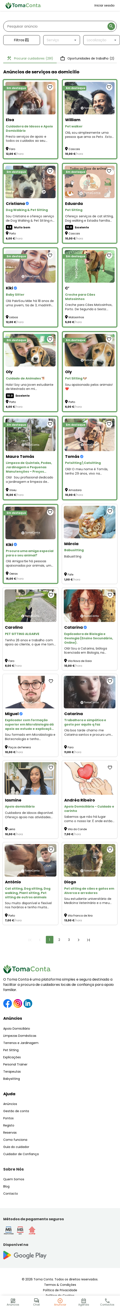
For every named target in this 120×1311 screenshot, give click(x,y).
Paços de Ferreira (19, 747)
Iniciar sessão (104, 5)
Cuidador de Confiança (21, 1154)
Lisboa (13, 317)
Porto (12, 233)
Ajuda (9, 1094)
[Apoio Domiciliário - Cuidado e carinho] (90, 778)
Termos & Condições (60, 1285)
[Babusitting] (90, 522)
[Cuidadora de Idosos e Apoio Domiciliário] (30, 98)
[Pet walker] (90, 98)
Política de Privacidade (60, 1290)
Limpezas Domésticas (19, 1036)
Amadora (75, 490)
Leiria (11, 829)
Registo (8, 1125)
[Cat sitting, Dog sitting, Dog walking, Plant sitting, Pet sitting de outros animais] (30, 860)
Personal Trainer (15, 1064)
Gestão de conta (16, 1111)
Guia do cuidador (16, 1147)
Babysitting (11, 1079)
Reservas (10, 1132)
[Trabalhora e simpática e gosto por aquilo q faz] (90, 692)
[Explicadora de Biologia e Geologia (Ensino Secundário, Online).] (90, 605)
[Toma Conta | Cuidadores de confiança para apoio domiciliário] (23, 5)
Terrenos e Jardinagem (20, 1043)
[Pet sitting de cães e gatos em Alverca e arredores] (90, 860)
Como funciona (15, 1140)
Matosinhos (76, 317)
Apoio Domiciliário (16, 1028)
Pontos (8, 1118)
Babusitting (73, 556)
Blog (6, 1186)
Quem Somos (13, 1179)
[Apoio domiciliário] (30, 778)
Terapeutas (12, 1071)
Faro (12, 149)
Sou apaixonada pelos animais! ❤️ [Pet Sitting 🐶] (89, 387)
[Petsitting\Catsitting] (90, 435)
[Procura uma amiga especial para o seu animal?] (30, 523)
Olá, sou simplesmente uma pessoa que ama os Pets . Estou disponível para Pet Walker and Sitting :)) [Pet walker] (89, 135)
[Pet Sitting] (90, 182)
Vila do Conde (77, 829)
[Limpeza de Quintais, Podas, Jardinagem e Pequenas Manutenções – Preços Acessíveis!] (30, 435)
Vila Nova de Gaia (80, 661)
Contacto (10, 1193)
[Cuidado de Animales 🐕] (30, 350)
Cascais (74, 149)
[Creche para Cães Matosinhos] (90, 266)
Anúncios (12, 1018)
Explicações (12, 1057)
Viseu (12, 490)
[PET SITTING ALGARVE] (30, 605)
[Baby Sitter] (30, 266)
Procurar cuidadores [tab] (30, 58)
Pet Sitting (11, 1050)
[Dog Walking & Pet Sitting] (30, 182)
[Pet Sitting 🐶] (90, 350)
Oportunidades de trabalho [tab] (87, 58)
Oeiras (13, 574)
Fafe (70, 574)
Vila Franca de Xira (80, 915)
